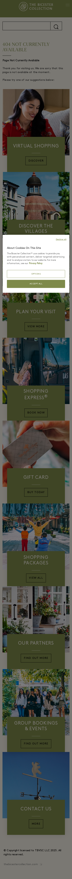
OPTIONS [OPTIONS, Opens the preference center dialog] (36, 274)
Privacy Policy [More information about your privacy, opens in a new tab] (35, 263)
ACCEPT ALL (36, 284)
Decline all (61, 239)
